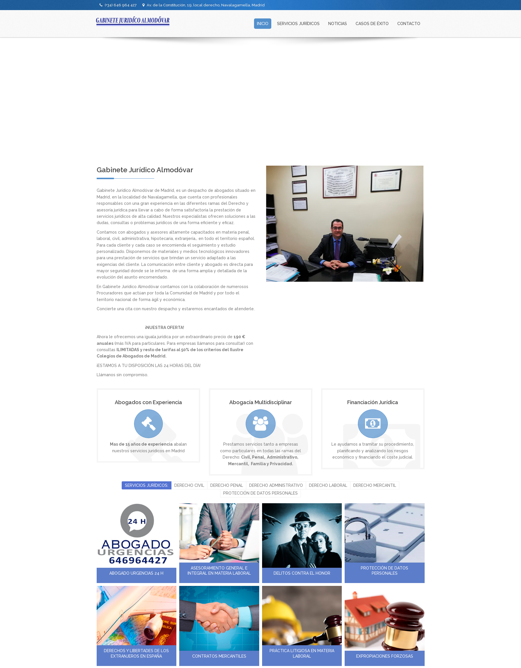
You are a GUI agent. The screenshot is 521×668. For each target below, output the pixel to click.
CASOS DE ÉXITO (372, 23)
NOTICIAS (337, 23)
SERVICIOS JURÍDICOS (298, 23)
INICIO (262, 23)
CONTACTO (408, 23)
